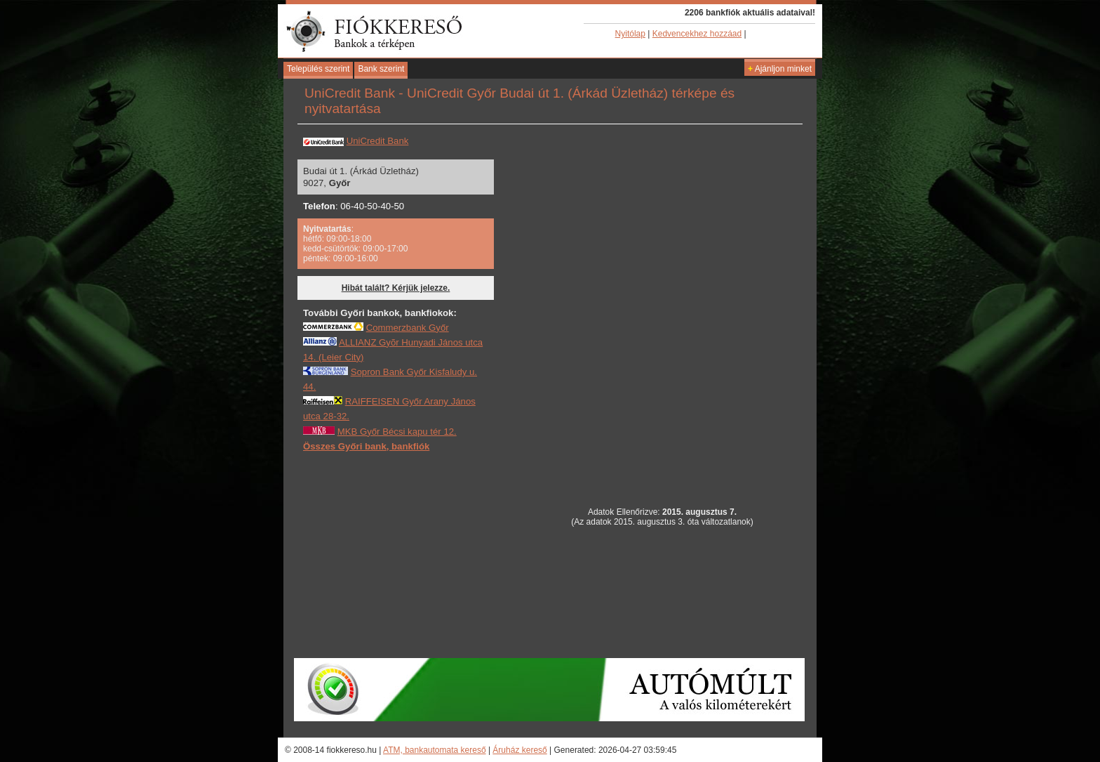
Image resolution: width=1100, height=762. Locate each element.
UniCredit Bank (378, 141)
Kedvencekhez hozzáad (697, 34)
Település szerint (318, 69)
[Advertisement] (408, 554)
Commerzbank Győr (407, 327)
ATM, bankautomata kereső (434, 750)
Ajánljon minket (780, 69)
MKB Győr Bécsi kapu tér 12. (397, 431)
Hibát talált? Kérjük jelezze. (396, 288)
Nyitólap (630, 34)
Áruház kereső (519, 750)
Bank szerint (381, 69)
